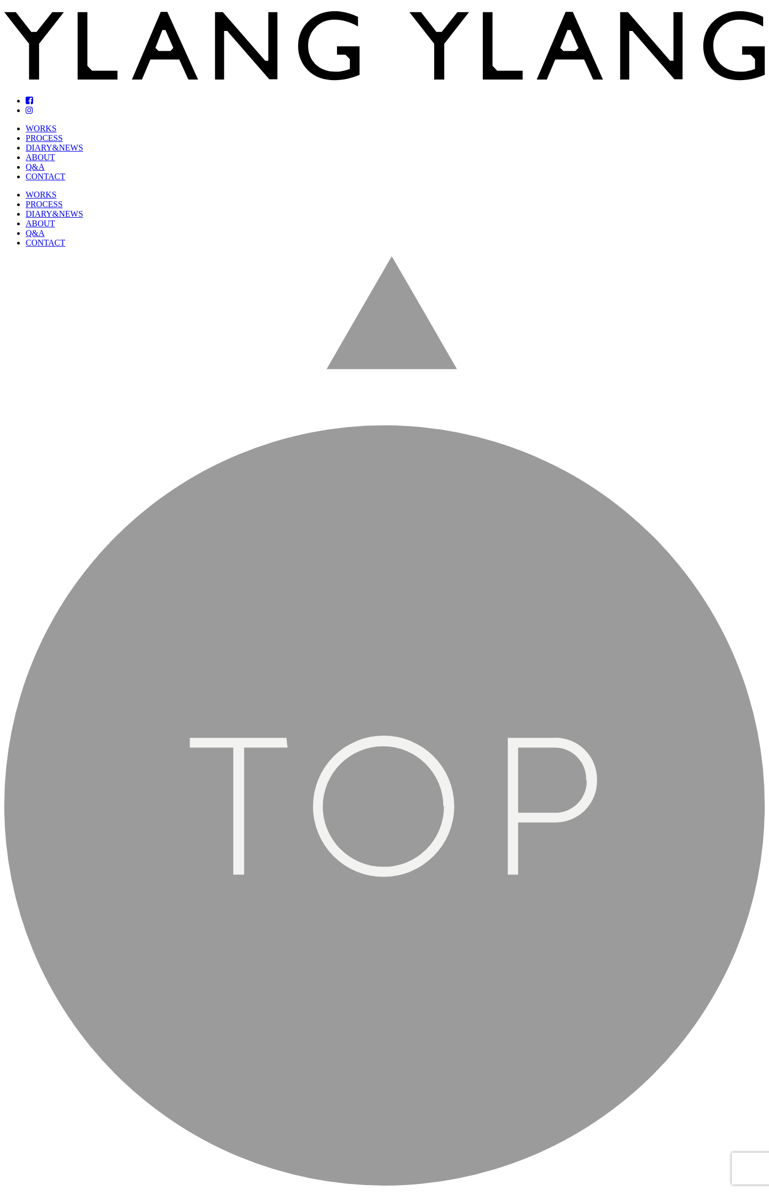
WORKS (41, 128)
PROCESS (44, 138)
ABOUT (40, 157)
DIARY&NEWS (54, 147)
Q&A (35, 166)
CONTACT (45, 176)
